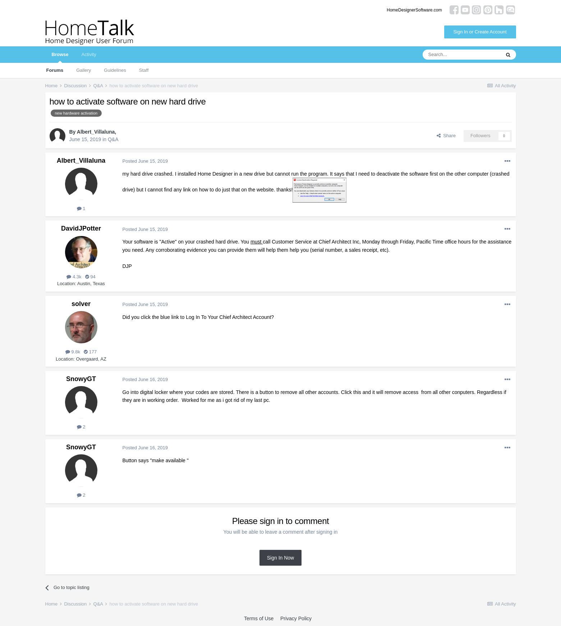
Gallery (83, 70)
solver (81, 303)
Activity (88, 54)
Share (446, 135)
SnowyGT (81, 378)
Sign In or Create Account (479, 31)
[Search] (461, 55)
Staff (144, 70)
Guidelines (115, 70)
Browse (60, 57)
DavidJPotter (81, 228)
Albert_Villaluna (96, 132)
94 (90, 276)
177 (90, 351)
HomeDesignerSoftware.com (414, 10)
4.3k (73, 276)
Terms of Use (258, 618)
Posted (145, 161)
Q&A (113, 139)
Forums (55, 70)
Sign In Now (280, 558)
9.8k (72, 351)
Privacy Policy (296, 618)
